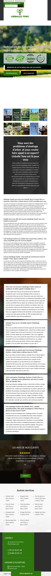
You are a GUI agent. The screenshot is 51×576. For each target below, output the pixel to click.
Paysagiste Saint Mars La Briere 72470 (10, 514)
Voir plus (25, 476)
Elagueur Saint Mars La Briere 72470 (24, 498)
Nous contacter (28, 73)
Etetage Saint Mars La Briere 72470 (25, 513)
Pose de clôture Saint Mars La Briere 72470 (10, 506)
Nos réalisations (11, 73)
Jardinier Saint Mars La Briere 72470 (10, 498)
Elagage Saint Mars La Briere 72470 (40, 513)
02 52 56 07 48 (9, 1)
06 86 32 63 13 (20, 1)
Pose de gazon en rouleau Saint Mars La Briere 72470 (40, 498)
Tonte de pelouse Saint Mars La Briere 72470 (25, 506)
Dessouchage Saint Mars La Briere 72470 (11, 522)
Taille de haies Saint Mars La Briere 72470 (39, 506)
